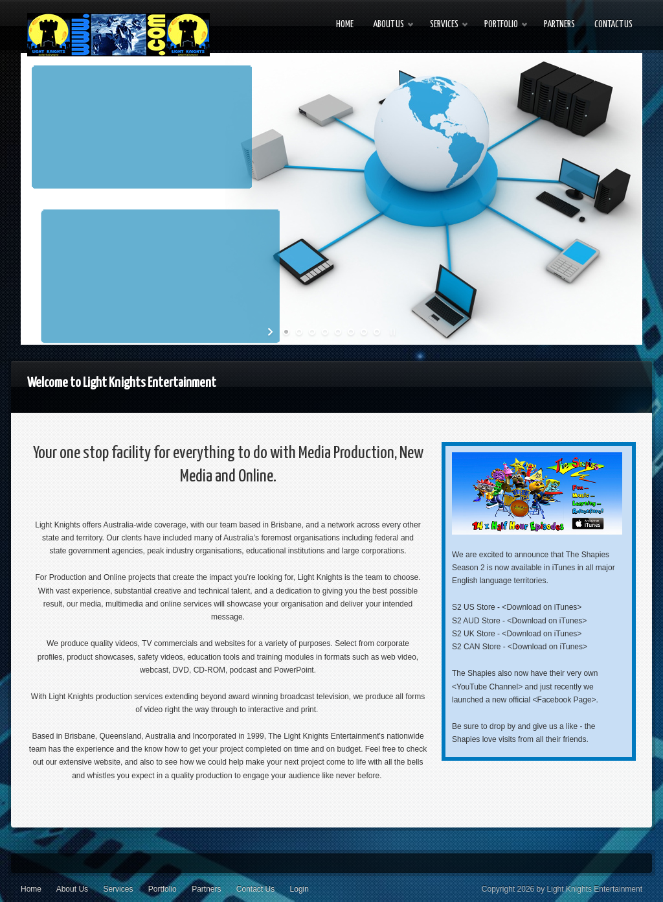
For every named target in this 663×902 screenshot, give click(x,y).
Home (31, 889)
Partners (206, 889)
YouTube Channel (487, 686)
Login (299, 889)
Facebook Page (564, 699)
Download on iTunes (541, 607)
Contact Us (255, 889)
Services (118, 889)
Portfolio (162, 889)
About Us (72, 889)
